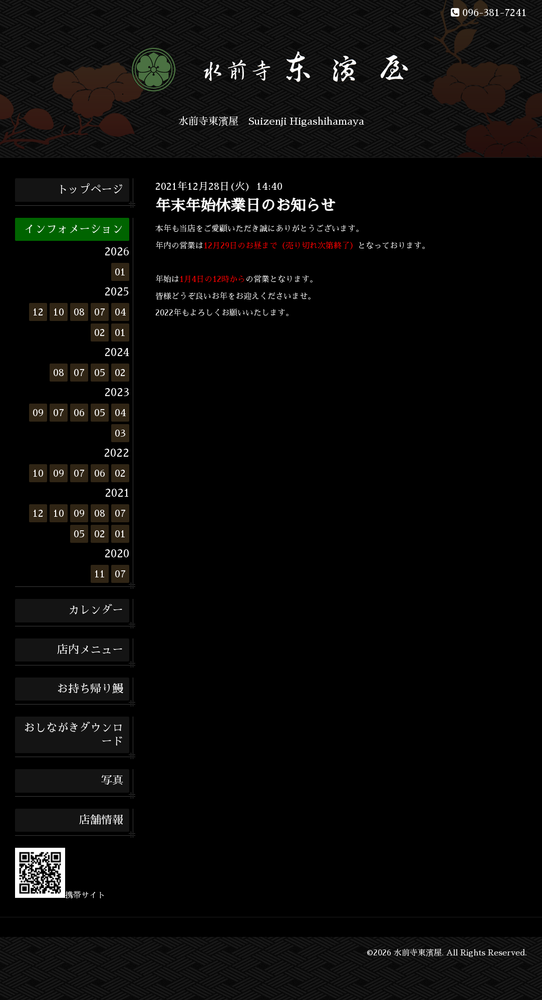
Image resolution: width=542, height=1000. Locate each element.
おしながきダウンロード (73, 735)
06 (79, 413)
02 (99, 332)
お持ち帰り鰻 (90, 689)
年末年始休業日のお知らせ (245, 205)
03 (120, 433)
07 (99, 312)
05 (100, 373)
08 (79, 312)
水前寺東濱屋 (418, 953)
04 (120, 312)
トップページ (90, 189)
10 (58, 312)
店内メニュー (90, 649)
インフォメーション (73, 229)
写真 (112, 780)
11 (99, 574)
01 (120, 272)
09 (38, 413)
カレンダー (95, 610)
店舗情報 (101, 820)
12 (38, 312)
